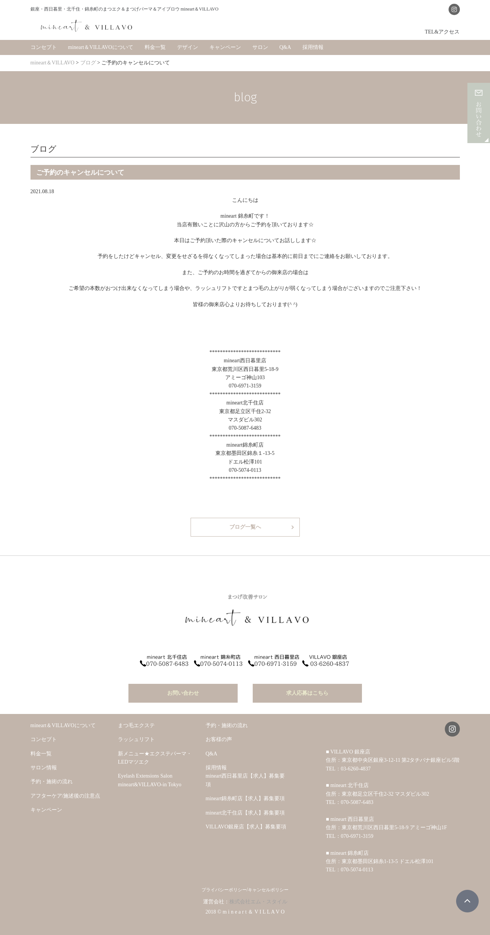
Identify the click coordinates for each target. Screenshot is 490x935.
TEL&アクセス (442, 29)
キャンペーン (225, 45)
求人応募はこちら (307, 687)
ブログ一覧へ (245, 525)
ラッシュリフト (136, 734)
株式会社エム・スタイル (258, 895)
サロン (260, 45)
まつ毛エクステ (136, 719)
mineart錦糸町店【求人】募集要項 (245, 792)
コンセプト (44, 45)
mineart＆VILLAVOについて (100, 45)
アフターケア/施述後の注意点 (66, 790)
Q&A (285, 45)
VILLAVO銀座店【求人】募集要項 (246, 821)
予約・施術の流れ (52, 776)
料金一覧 (155, 45)
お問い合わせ (183, 687)
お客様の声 (219, 734)
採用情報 (313, 45)
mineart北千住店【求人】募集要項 (245, 807)
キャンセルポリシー (268, 883)
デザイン (187, 45)
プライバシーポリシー (224, 883)
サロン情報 (44, 761)
